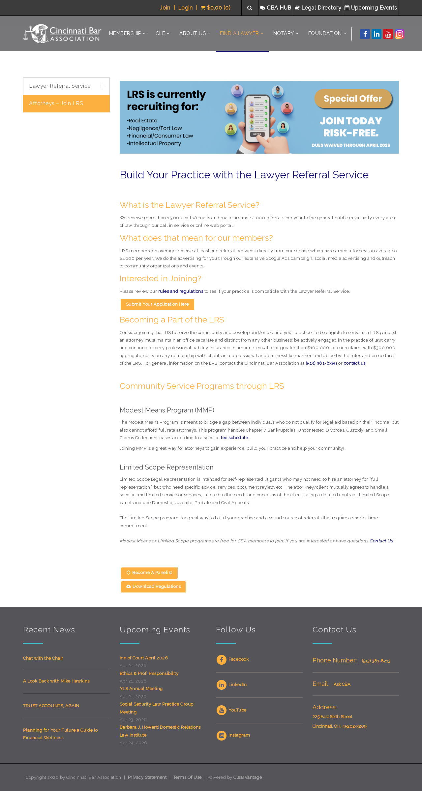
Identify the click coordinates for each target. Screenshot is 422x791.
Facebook (232, 659)
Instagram (233, 735)
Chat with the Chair (43, 658)
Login (185, 8)
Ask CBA (342, 684)
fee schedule (234, 437)
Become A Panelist (149, 572)
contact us (355, 363)
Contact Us (381, 540)
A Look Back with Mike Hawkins (56, 681)
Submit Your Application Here (157, 304)
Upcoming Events (372, 8)
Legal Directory (319, 8)
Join (165, 8)
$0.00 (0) (215, 8)
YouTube (231, 710)
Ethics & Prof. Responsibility (149, 673)
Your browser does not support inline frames (66, 217)
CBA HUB (276, 8)
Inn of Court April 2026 (144, 657)
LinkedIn (231, 684)
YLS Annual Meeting (141, 688)
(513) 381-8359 (321, 363)
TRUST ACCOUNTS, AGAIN (51, 705)
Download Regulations (153, 586)
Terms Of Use (187, 777)
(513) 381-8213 (376, 660)
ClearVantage (247, 777)
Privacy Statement (147, 777)
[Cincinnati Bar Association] (63, 33)
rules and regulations (180, 291)
